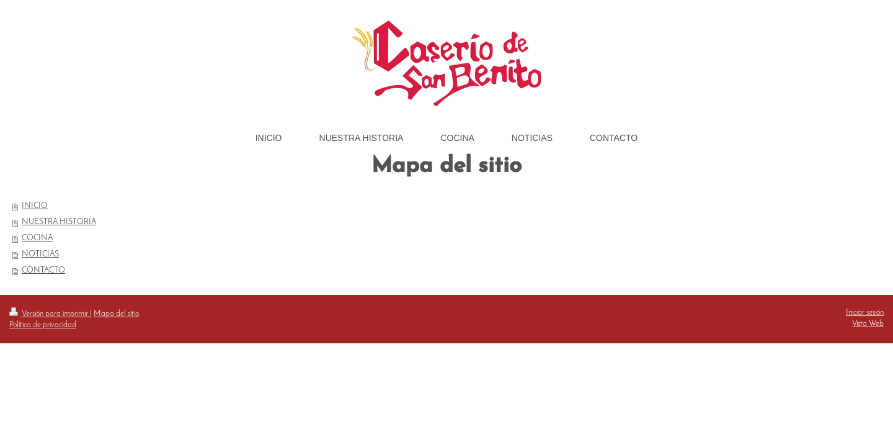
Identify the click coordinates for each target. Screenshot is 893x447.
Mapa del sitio (116, 314)
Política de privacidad (42, 325)
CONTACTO (43, 270)
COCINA (37, 238)
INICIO (35, 206)
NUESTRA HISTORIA (59, 222)
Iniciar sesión (865, 313)
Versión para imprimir (49, 314)
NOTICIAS (40, 254)
